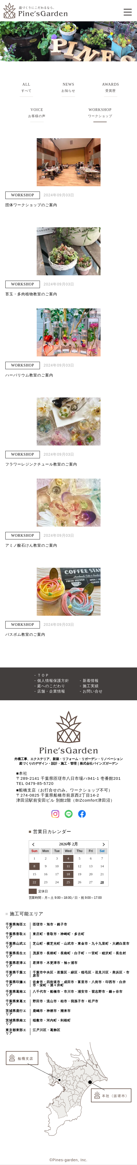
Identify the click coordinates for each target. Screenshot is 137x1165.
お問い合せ (93, 691)
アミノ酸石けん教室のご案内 (31, 545)
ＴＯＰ (43, 675)
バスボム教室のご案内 (25, 634)
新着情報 (91, 680)
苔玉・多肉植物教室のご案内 (31, 294)
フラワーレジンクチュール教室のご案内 (41, 464)
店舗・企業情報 (51, 691)
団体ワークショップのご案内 (31, 205)
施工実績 (91, 686)
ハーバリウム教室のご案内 (29, 375)
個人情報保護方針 (53, 680)
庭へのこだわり (51, 686)
